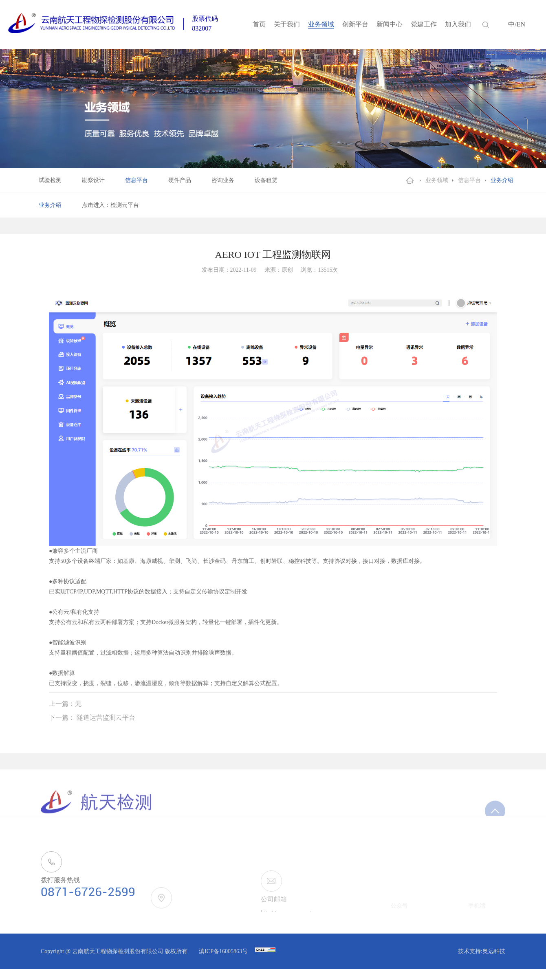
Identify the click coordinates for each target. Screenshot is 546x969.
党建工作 (424, 24)
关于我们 (287, 24)
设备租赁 (266, 180)
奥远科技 (493, 951)
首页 (259, 24)
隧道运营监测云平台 (106, 717)
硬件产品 (179, 180)
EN (521, 24)
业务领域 (321, 24)
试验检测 (50, 180)
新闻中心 (389, 24)
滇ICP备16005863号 (224, 951)
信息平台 (136, 180)
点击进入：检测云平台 (110, 205)
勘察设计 (93, 180)
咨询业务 (222, 180)
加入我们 (458, 24)
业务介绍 (502, 180)
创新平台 (355, 24)
